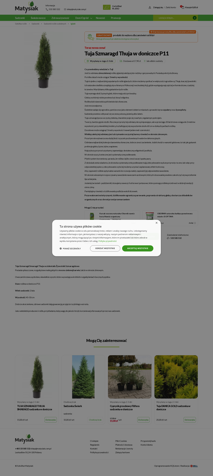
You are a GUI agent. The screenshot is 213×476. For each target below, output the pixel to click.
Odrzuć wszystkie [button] (105, 248)
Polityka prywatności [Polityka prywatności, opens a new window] (107, 241)
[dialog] (106, 238)
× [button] (156, 223)
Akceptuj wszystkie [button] (137, 248)
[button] (70, 248)
